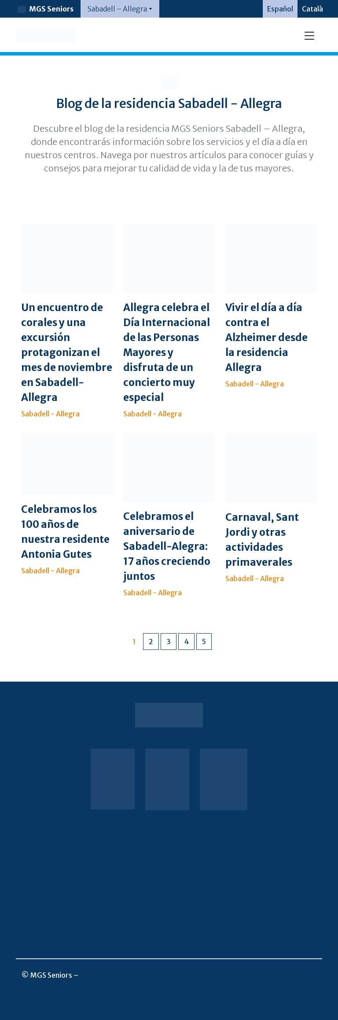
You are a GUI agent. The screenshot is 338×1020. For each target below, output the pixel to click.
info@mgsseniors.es (50, 985)
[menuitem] (280, 9)
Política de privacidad (167, 875)
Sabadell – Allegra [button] (117, 8)
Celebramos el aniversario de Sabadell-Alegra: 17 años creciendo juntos (166, 546)
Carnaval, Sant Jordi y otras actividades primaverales (262, 539)
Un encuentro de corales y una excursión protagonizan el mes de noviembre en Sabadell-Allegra (66, 352)
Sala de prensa (167, 840)
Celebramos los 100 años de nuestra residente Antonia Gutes (65, 531)
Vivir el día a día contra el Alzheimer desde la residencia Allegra (266, 337)
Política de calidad (167, 910)
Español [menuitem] (280, 8)
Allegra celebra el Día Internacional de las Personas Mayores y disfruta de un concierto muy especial (166, 352)
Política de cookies (167, 893)
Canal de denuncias (167, 928)
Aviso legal (167, 857)
